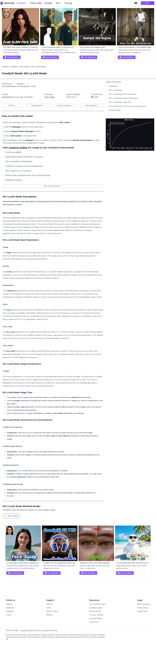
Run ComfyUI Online (53, 186)
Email (48, 608)
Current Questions (65, 106)
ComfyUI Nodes (95, 618)
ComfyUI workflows (97, 635)
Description (113, 86)
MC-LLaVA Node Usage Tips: (120, 102)
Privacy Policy (142, 608)
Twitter (8, 615)
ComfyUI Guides (95, 608)
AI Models (50, 637)
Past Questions (92, 106)
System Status (52, 611)
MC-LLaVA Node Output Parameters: (123, 98)
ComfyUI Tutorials (96, 615)
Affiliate (49, 615)
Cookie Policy (142, 611)
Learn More (93, 622)
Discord (49, 604)
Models (48, 3)
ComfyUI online (54, 635)
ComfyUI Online (18, 147)
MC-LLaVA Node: (115, 90)
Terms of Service (143, 604)
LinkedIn (9, 604)
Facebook (10, 608)
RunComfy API (95, 611)
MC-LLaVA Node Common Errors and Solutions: (127, 106)
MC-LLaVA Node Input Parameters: (123, 94)
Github (12, 106)
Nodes (14, 67)
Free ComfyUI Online (97, 604)
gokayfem (6, 97)
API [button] (58, 3)
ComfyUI (21, 3)
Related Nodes (115, 110)
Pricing (68, 3)
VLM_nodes (24, 67)
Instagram (10, 611)
